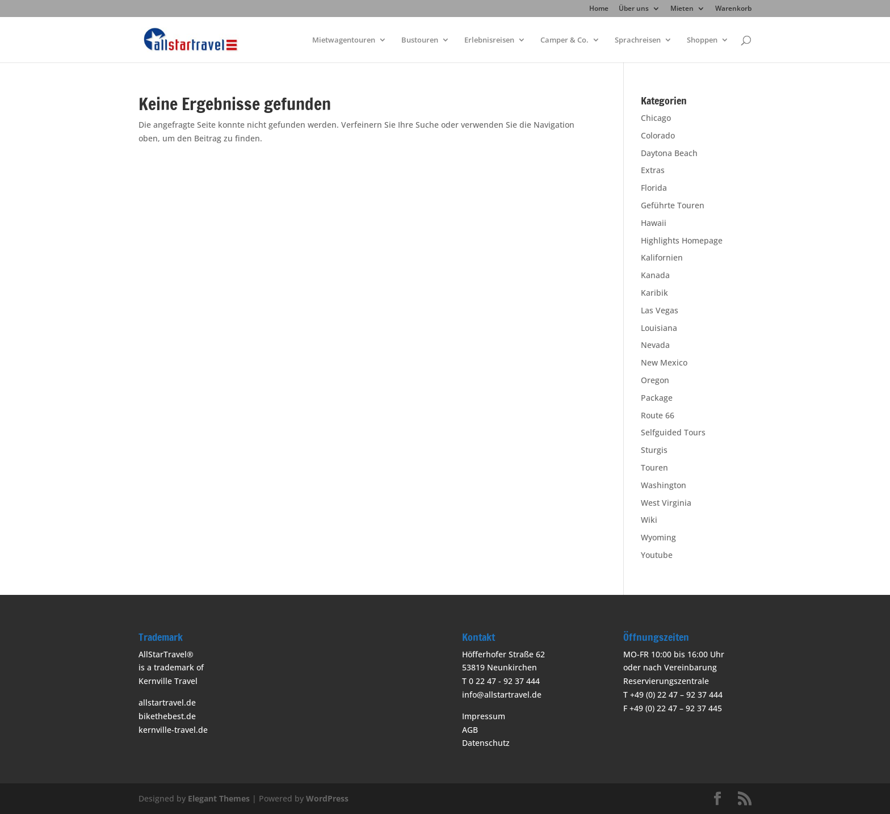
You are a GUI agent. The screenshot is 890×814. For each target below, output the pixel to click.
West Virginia (666, 502)
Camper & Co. (564, 40)
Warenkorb (733, 9)
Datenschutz (486, 742)
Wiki (649, 519)
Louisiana (659, 327)
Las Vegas (659, 310)
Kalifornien (662, 257)
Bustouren (419, 40)
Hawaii (653, 222)
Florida (654, 187)
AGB (470, 729)
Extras (653, 170)
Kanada (655, 275)
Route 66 (657, 415)
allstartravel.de (167, 702)
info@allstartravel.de (501, 694)
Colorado (658, 135)
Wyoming (658, 537)
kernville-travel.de (173, 729)
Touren (654, 467)
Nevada (655, 344)
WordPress (327, 798)
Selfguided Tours (673, 432)
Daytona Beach (669, 153)
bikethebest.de (167, 716)
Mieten (682, 9)
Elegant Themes (219, 798)
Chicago (656, 117)
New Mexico (664, 362)
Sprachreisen (638, 40)
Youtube (657, 554)
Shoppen (702, 40)
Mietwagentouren (343, 40)
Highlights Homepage (682, 240)
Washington (663, 485)
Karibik (654, 292)
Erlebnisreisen (489, 40)
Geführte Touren (672, 205)
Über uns (634, 9)
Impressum (483, 716)
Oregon (655, 380)
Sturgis (654, 449)
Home (598, 9)
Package (657, 397)
